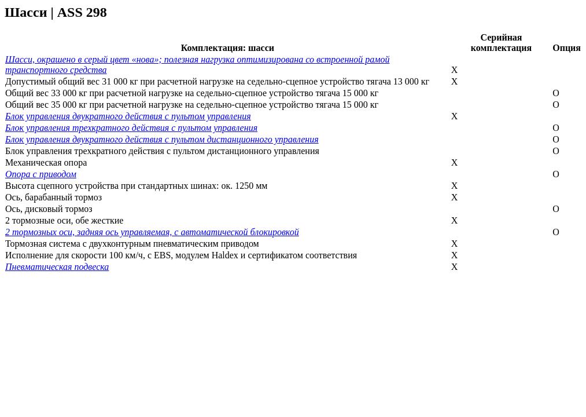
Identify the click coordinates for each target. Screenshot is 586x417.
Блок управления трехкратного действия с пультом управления (131, 128)
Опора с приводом (40, 174)
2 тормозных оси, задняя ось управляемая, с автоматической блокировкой (152, 232)
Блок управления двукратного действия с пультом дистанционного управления (162, 139)
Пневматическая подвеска (57, 267)
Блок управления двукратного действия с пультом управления (128, 116)
